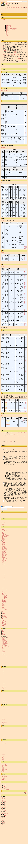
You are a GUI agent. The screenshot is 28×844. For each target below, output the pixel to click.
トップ (2, 7)
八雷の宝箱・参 (25, 298)
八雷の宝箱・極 (25, 309)
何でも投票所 (4, 764)
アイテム (3, 10)
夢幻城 (7, 33)
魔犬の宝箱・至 (25, 317)
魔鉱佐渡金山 (4, 722)
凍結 (9, 7)
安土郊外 (4, 534)
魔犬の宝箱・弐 (25, 283)
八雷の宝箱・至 (25, 320)
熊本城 (7, 34)
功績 (2, 603)
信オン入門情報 (4, 765)
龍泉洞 (3, 557)
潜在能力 (3, 759)
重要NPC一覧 (4, 533)
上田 (3, 673)
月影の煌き (15, 52)
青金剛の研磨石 (10, 54)
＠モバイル (3, 619)
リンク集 (3, 771)
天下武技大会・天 (9, 26)
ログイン (6, 8)
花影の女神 (4, 815)
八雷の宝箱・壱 (25, 276)
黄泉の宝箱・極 (25, 313)
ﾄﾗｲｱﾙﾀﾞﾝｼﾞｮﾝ (4, 547)
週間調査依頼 (4, 601)
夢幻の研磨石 (5, 436)
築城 (2, 632)
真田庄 (3, 672)
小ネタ (3, 622)
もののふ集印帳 (4, 617)
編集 (7, 7)
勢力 (3, 541)
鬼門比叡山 (4, 744)
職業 (2, 578)
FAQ (2, 531)
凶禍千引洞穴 (4, 721)
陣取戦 (5, 544)
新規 (19, 7)
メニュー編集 (4, 779)
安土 (2, 534)
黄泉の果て (4, 822)
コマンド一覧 (4, 621)
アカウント (3, 620)
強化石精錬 (13, 10)
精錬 (15, 51)
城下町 (3, 606)
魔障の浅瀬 (4, 718)
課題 (8, 535)
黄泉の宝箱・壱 (25, 280)
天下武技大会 (4, 575)
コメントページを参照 (16, 447)
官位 (2, 612)
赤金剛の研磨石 (5, 56)
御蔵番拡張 (3, 605)
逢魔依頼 (7, 30)
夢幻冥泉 (7, 31)
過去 (5, 767)
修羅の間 (3, 798)
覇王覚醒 (2, 524)
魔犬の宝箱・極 (25, 305)
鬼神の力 (3, 647)
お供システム (4, 593)
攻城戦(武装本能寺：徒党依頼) (11, 28)
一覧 (21, 7)
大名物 (3, 542)
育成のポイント (4, 530)
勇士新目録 (3, 669)
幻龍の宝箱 (25, 338)
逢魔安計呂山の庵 (5, 643)
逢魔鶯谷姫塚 (4, 642)
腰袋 (3, 757)
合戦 (7, 35)
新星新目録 (3, 742)
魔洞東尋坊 (4, 720)
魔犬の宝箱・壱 (25, 272)
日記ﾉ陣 (3, 514)
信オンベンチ (4, 777)
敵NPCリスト (4, 576)
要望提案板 (3, 770)
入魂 (3, 46)
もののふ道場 (4, 536)
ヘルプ (3, 8)
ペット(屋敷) (4, 609)
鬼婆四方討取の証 (25, 247)
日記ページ (3, 766)
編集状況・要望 (4, 769)
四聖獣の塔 (4, 560)
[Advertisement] (14, 834)
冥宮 (5, 637)
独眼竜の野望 (4, 554)
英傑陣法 (5, 595)
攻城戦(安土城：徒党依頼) (10, 29)
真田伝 (3, 559)
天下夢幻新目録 (4, 707)
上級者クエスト (5, 602)
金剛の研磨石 (5, 54)
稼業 (20, 10)
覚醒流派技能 (4, 700)
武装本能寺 (3, 147)
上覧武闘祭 (3, 634)
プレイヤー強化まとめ (6, 789)
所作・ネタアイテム (5, 623)
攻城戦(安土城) (4, 567)
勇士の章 (3, 668)
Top (6, 5)
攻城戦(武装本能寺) (5, 646)
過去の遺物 (3, 625)
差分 (11, 7)
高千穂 (3, 553)
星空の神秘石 (15, 434)
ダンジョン (3, 545)
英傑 (3, 594)
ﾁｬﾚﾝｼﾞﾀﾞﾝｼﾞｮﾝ (4, 537)
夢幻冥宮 (7, 32)
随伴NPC (3, 591)
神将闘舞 (2, 523)
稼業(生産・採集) (5, 579)
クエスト (3, 599)
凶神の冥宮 (4, 550)
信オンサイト (4, 786)
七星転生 (5, 597)
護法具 (17, 10)
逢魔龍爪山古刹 (5, 641)
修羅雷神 (3, 803)
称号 (2, 633)
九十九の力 (3, 688)
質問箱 (3, 767)
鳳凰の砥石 (23, 10)
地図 (2, 532)
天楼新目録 (3, 631)
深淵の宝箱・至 (25, 258)
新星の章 (3, 741)
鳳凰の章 (3, 727)
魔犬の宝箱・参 (25, 294)
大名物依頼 (4, 600)
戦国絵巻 (3, 615)
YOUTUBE (4, 784)
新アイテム (3, 756)
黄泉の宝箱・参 (25, 302)
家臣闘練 (6, 592)
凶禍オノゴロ (8, 27)
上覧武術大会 (4, 616)
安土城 (2, 182)
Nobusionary (4, 624)
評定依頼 (3, 543)
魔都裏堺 (3, 719)
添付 (16, 7)
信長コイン (3, 618)
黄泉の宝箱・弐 (25, 291)
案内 (4, 7)
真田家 (3, 670)
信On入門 (3, 529)
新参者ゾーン (4, 535)
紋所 (2, 611)
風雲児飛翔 (3, 522)
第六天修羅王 (4, 801)
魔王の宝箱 (25, 345)
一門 (2, 610)
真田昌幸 (3, 671)
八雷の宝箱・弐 (25, 287)
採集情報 (3, 604)
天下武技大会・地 (5, 653)
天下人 (3, 540)
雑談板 (3, 768)
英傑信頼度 (4, 810)
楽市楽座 (3, 608)
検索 (23, 7)
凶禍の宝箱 (25, 341)
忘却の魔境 (4, 555)
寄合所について (4, 776)
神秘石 (4, 19)
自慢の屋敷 (4, 788)
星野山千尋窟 (4, 548)
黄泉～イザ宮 (4, 549)
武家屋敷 (3, 607)
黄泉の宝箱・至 (25, 324)
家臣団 (3, 592)
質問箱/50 (3, 824)
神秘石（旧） (8, 10)
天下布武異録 (4, 708)
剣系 (2, 809)
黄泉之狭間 (3, 649)
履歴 (14, 7)
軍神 (2, 709)
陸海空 (3, 551)
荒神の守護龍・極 (5, 813)
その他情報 (6, 38)
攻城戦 (3, 538)
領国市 (3, 755)
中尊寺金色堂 (4, 558)
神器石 (3, 590)
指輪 (3, 758)
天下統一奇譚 (8, 25)
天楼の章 (5, 24)
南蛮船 (3, 539)
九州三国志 (4, 552)
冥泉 (7, 637)
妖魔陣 (3, 546)
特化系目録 (4, 807)
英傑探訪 (5, 596)
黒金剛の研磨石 (16, 54)
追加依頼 (3, 778)
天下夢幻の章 (4, 706)
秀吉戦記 (3, 556)
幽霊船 (3, 561)
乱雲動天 (2, 521)
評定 (2, 753)
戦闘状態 (3, 613)
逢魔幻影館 (4, 640)
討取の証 (3, 577)
